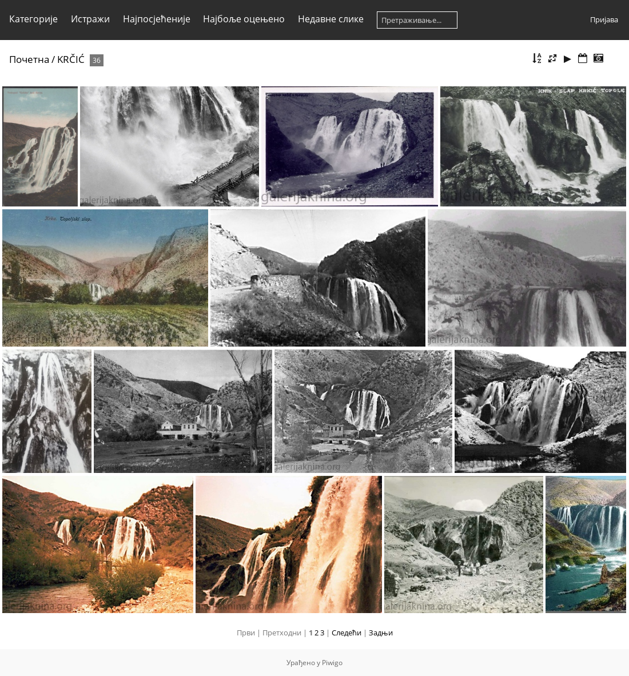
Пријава (604, 19)
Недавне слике (331, 19)
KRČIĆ (71, 59)
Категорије (33, 19)
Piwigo (332, 662)
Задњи (381, 632)
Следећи (346, 632)
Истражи (90, 19)
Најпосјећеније (156, 19)
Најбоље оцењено (244, 19)
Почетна (29, 59)
